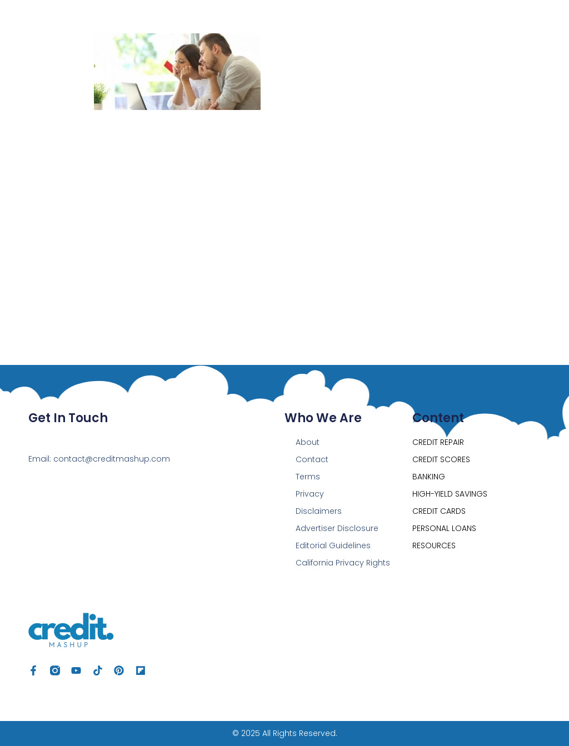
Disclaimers (319, 511)
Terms (308, 476)
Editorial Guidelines (333, 545)
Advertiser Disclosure (337, 528)
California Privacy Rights (343, 562)
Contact (312, 459)
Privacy (310, 493)
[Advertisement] (285, 204)
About (308, 442)
